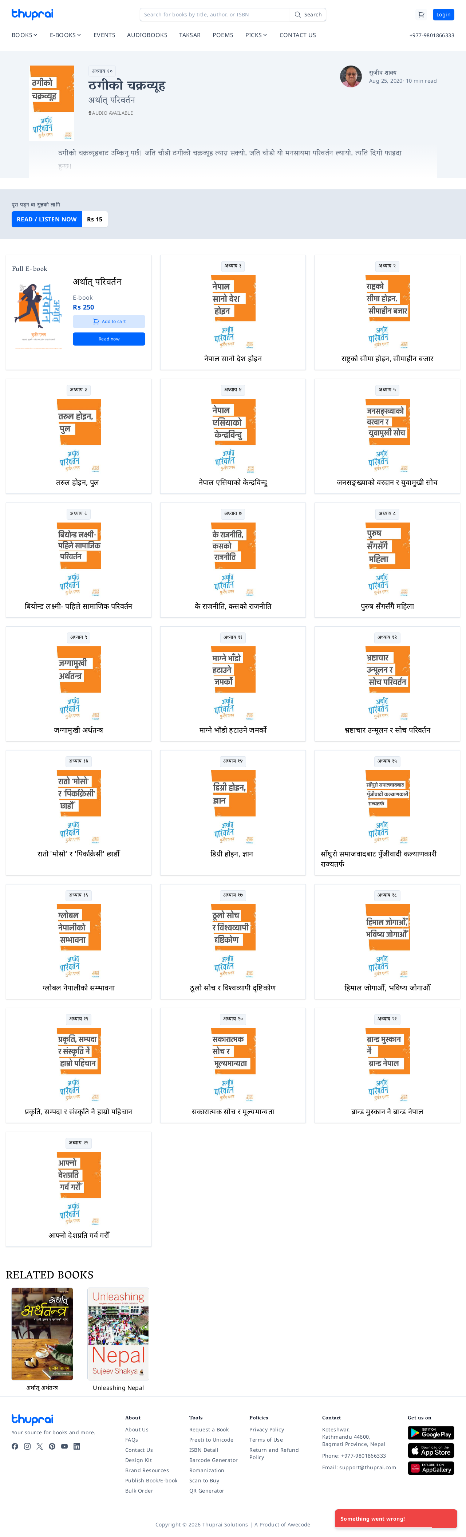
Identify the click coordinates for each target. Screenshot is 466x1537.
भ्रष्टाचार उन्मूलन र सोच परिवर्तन (387, 730)
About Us (137, 1429)
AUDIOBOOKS (147, 35)
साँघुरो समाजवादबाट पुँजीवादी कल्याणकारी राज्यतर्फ (379, 859)
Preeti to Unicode (211, 1439)
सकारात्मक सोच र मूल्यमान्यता (233, 1111)
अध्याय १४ (233, 761)
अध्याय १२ (387, 638)
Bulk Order (139, 1490)
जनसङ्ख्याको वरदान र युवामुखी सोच (387, 482)
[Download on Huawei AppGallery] (431, 1468)
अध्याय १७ (233, 895)
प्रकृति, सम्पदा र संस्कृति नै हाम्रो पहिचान (78, 1111)
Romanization (207, 1470)
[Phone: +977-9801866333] (359, 1455)
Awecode (299, 1524)
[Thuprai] (32, 14)
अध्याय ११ (233, 638)
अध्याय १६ (78, 895)
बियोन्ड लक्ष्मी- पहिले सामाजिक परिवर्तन (79, 606)
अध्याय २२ (79, 1143)
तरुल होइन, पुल (77, 482)
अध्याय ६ (78, 514)
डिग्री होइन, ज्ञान (231, 854)
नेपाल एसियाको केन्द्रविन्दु (233, 482)
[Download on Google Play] (431, 1433)
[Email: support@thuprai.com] (359, 1467)
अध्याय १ (233, 266)
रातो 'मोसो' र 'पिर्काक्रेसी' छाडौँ (78, 854)
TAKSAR (190, 35)
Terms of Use (266, 1439)
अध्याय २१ (387, 1019)
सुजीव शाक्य (383, 72)
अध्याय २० (233, 1019)
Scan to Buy (204, 1480)
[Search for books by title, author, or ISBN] (233, 14)
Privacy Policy (266, 1429)
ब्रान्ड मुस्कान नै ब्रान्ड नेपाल (387, 1111)
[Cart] (421, 14)
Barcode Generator (213, 1460)
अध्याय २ (387, 266)
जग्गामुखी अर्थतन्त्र (78, 730)
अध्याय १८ (387, 895)
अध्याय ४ (233, 390)
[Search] (308, 14)
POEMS (223, 35)
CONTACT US (298, 35)
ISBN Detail (203, 1449)
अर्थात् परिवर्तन (97, 281)
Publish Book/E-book (151, 1480)
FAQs (131, 1439)
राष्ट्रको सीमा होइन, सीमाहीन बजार (387, 358)
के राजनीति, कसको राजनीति (233, 606)
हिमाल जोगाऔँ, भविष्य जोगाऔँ (387, 988)
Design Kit (138, 1460)
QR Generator (207, 1490)
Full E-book (29, 270)
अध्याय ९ (78, 638)
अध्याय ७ (233, 514)
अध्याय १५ (387, 761)
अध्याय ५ (387, 390)
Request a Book (209, 1429)
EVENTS (104, 35)
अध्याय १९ (78, 1019)
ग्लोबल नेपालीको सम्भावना (79, 988)
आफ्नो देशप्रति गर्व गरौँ (78, 1235)
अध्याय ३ (78, 390)
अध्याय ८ (387, 514)
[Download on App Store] (431, 1450)
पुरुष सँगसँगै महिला (387, 606)
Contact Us (139, 1449)
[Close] (447, 1518)
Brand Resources (147, 1470)
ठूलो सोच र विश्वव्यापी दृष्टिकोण (233, 988)
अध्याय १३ (78, 761)
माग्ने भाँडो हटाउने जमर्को (233, 730)
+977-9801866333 (432, 35)
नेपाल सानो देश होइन (233, 358)
